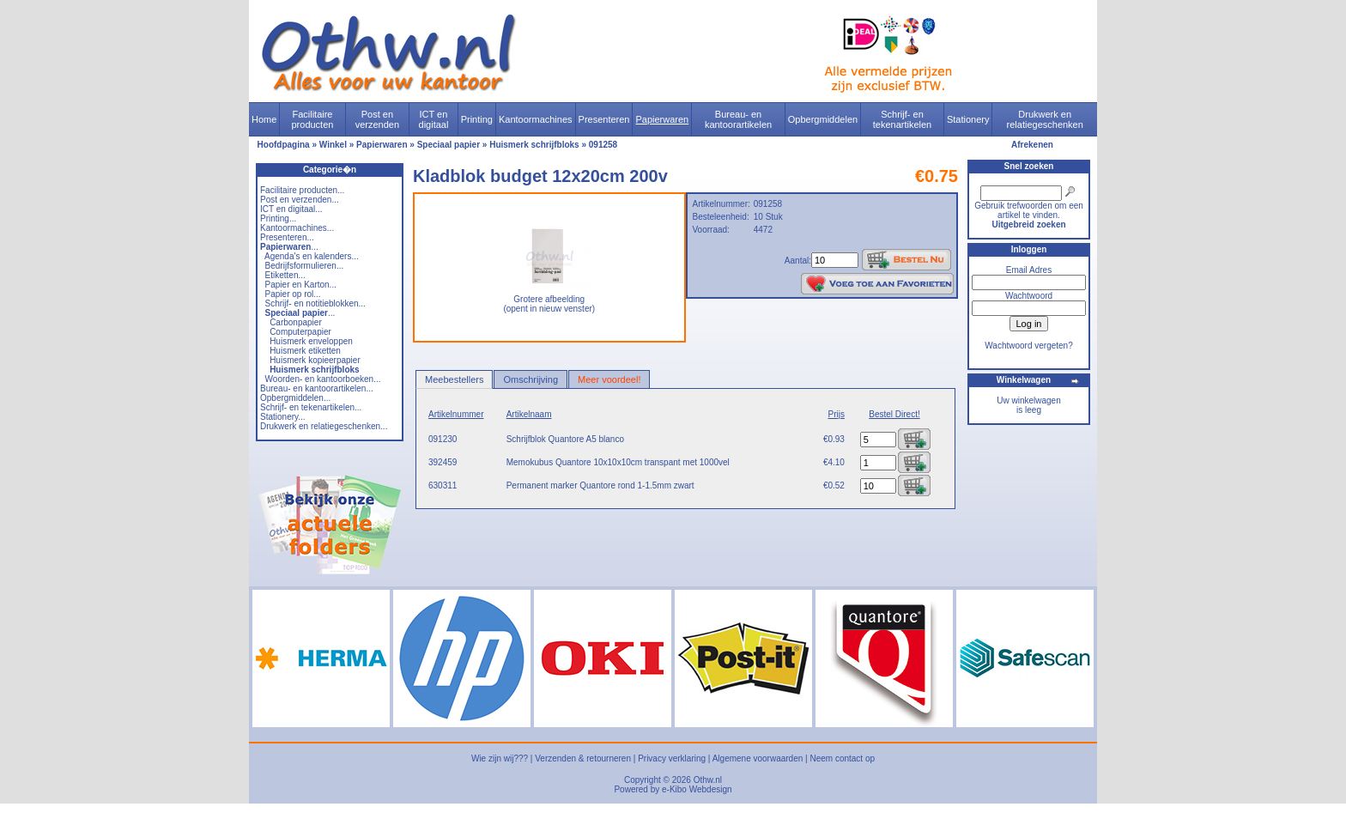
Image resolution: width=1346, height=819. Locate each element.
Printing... (278, 218)
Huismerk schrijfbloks (534, 144)
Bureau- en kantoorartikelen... (316, 388)
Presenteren (604, 119)
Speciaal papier (448, 144)
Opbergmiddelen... (295, 398)
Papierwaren (661, 119)
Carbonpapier (296, 322)
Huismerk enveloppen (311, 341)
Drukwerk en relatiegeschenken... (323, 426)
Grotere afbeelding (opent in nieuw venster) (549, 300)
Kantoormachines (536, 119)
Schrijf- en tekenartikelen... (310, 407)
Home (264, 119)
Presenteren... (287, 237)
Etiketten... (285, 275)
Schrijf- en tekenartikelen (902, 119)
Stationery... (283, 417)
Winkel (333, 144)
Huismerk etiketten (305, 350)
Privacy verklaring (672, 758)
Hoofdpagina (284, 144)
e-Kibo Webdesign (697, 789)
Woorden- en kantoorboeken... (323, 379)
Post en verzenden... (299, 199)
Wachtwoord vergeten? (1028, 345)
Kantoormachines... (297, 228)
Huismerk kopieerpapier (315, 360)
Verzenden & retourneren (583, 758)
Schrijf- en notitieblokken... (315, 303)
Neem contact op (842, 758)
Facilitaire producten (312, 119)
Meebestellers (454, 379)
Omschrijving (530, 379)
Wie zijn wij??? (499, 758)
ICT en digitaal (434, 119)
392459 (442, 462)
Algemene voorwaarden (757, 758)
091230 (442, 439)
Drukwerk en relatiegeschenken (1045, 119)
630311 (442, 485)
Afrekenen (1032, 144)
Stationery (968, 119)
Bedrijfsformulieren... (304, 265)
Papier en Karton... (300, 284)
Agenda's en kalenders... (311, 256)
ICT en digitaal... (291, 209)
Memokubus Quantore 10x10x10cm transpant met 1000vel (618, 462)
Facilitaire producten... (302, 190)
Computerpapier (300, 332)
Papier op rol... (293, 294)
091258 (603, 144)
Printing (477, 119)
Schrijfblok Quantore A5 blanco (565, 439)
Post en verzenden (377, 119)
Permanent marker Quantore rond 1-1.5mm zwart (600, 485)
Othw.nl (708, 780)
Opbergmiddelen (823, 119)
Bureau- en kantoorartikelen (738, 119)
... (289, 247)
